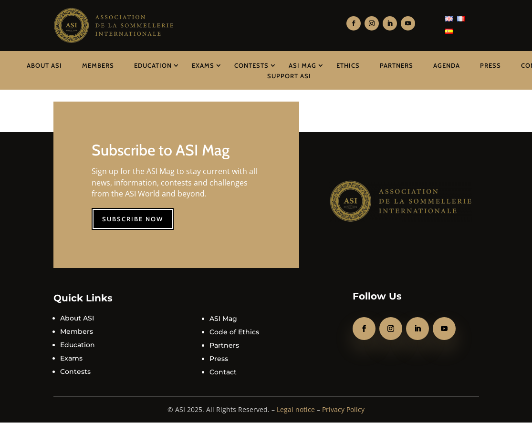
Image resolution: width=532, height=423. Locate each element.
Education (153, 65)
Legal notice (296, 409)
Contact (223, 372)
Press (490, 65)
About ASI (44, 65)
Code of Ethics (234, 332)
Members (98, 65)
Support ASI (289, 75)
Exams (203, 65)
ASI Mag (302, 65)
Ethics (348, 65)
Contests (251, 65)
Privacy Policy (343, 409)
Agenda (446, 65)
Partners (396, 65)
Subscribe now (132, 219)
